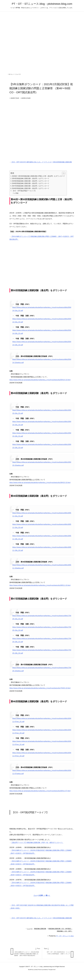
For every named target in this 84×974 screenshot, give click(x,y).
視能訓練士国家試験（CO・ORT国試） (60, 928)
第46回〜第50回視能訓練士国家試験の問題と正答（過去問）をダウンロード (38, 176)
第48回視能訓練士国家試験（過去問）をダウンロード (30, 183)
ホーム (11, 74)
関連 (17, 193)
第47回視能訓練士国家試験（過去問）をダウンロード (30, 186)
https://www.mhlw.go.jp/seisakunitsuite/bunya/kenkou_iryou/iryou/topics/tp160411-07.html (39, 791)
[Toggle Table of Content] (62, 173)
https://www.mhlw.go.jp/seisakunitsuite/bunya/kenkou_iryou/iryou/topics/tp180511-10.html (39, 585)
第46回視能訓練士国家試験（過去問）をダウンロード (30, 188)
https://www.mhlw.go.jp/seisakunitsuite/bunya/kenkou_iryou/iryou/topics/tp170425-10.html (39, 688)
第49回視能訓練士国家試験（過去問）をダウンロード (30, 181)
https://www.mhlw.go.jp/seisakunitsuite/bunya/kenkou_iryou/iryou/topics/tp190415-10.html (39, 482)
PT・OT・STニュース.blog (65, 936)
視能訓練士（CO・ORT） (64, 931)
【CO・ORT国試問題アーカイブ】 (24, 191)
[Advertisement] (42, 265)
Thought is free (51, 969)
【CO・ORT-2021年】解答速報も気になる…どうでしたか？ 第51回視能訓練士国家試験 (41, 162)
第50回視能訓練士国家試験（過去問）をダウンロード (30, 178)
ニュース (18, 74)
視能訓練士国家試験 (40, 928)
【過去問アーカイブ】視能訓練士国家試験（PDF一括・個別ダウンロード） (37, 842)
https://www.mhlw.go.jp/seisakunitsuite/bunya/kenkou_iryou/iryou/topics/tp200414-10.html (39, 380)
